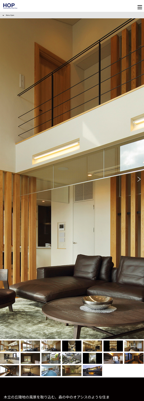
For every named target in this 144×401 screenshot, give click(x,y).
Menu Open (10, 15)
